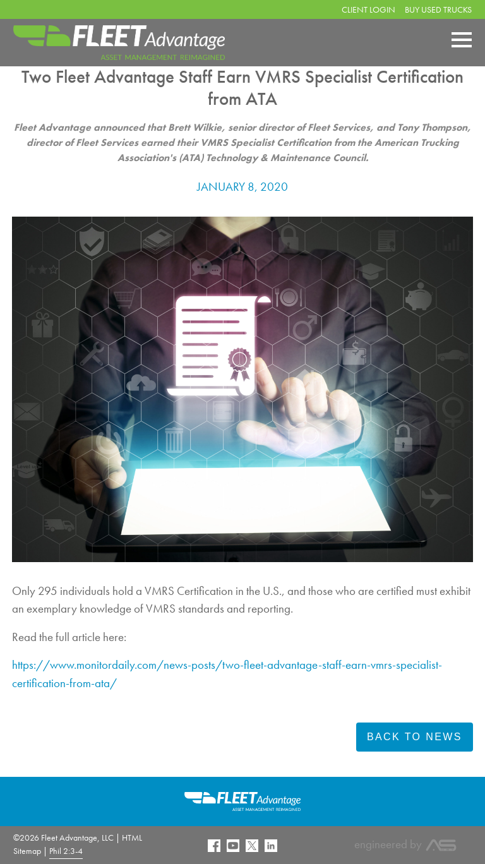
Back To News (414, 736)
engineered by (405, 844)
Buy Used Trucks (438, 9)
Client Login (368, 9)
